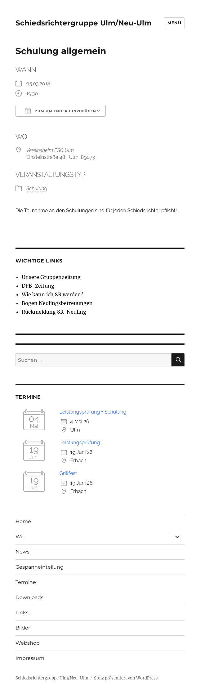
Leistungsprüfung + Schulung (93, 412)
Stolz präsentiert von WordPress (126, 678)
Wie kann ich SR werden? (52, 294)
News (22, 552)
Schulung (36, 188)
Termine (26, 582)
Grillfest (68, 473)
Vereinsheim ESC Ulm (50, 150)
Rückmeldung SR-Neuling (54, 312)
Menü (174, 22)
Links (22, 613)
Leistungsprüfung (80, 443)
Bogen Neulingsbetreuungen (57, 303)
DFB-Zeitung (38, 286)
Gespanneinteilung (40, 567)
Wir (20, 537)
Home (23, 521)
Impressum (30, 658)
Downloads (29, 597)
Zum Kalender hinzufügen (60, 111)
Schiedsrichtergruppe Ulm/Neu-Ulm (84, 23)
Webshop (28, 643)
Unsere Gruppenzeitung (51, 277)
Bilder (23, 628)
